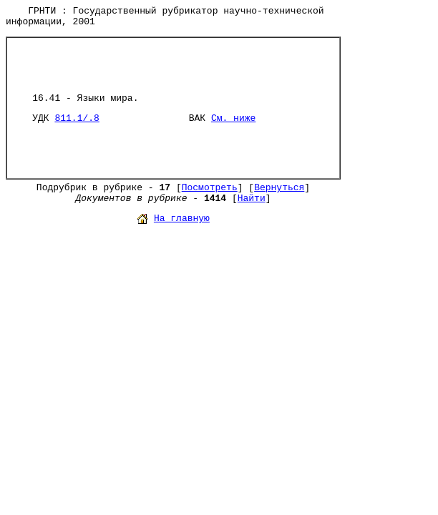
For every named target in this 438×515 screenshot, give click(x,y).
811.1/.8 (76, 118)
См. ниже (233, 118)
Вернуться (279, 187)
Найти (252, 198)
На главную (182, 218)
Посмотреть (210, 187)
